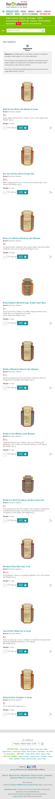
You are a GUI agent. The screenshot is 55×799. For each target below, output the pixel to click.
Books (28, 754)
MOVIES (31, 11)
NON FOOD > (21, 753)
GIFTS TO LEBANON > (11, 756)
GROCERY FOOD (12, 11)
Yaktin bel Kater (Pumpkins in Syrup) (17, 697)
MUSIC (39, 11)
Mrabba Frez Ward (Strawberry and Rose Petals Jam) (23, 500)
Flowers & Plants (24, 756)
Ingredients (11, 24)
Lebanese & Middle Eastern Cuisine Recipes (24, 784)
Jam (18, 24)
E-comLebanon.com (33, 791)
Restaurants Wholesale (17, 777)
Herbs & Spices (44, 21)
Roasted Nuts (35, 24)
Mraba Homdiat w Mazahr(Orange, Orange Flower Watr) (24, 302)
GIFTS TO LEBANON (30, 14)
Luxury (39, 758)
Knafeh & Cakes (31, 758)
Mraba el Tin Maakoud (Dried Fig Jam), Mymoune (22, 238)
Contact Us (41, 777)
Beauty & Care (35, 756)
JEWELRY (47, 11)
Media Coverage (14, 775)
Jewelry (43, 754)
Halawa (33, 21)
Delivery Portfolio (37, 775)
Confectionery (12, 21)
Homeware (17, 758)
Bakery (22, 18)
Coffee (40, 18)
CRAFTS (9, 14)
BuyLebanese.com (10, 789)
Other (48, 754)
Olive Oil (25, 24)
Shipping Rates (25, 775)
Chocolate (44, 756)
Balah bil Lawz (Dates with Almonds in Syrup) (20, 109)
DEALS (17, 14)
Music (38, 754)
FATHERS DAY (45, 14)
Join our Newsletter (17, 769)
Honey (23, 758)
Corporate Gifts (31, 777)
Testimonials (48, 775)
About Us (5, 775)
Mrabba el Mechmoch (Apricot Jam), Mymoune (21, 369)
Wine (44, 758)
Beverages (31, 18)
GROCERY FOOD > (13, 749)
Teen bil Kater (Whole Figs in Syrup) (17, 631)
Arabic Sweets (12, 18)
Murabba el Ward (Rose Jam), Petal (16, 566)
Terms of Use (17, 796)
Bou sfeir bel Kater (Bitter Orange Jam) (18, 173)
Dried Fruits (24, 21)
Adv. (3, 30)
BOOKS (23, 11)
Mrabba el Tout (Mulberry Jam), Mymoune (19, 433)
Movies (33, 754)
